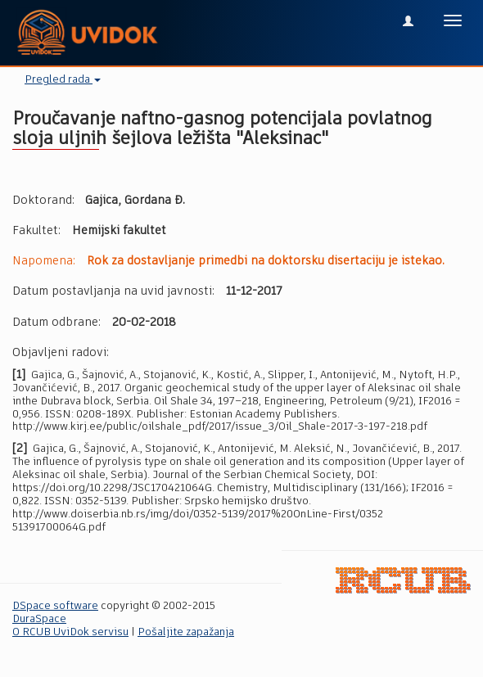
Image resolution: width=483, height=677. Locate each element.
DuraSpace (39, 619)
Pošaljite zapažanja (186, 632)
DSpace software (55, 606)
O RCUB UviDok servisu (70, 632)
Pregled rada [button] (63, 79)
